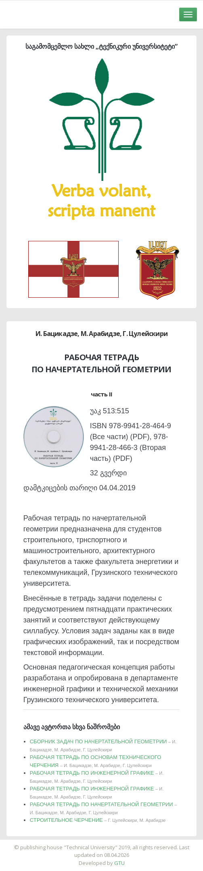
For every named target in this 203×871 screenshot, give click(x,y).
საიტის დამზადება (125, 843)
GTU (119, 863)
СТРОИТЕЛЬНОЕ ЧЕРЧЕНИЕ (98, 820)
